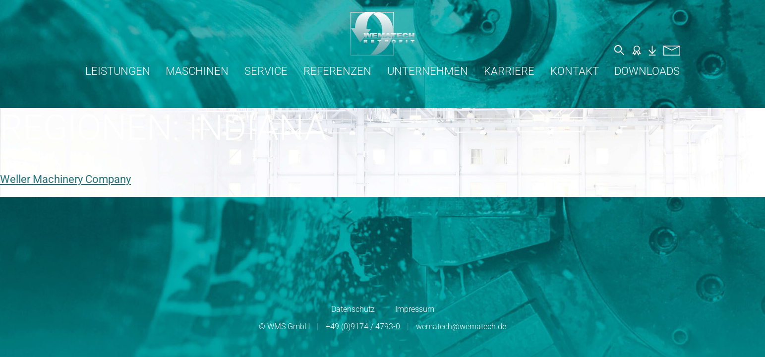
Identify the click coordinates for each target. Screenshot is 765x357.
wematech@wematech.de (461, 326)
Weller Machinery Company (65, 179)
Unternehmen (427, 71)
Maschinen (197, 71)
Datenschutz (353, 309)
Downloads (647, 71)
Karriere (509, 71)
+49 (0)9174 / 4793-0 (363, 326)
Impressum (414, 309)
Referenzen (337, 71)
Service (266, 71)
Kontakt (574, 71)
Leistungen (117, 71)
